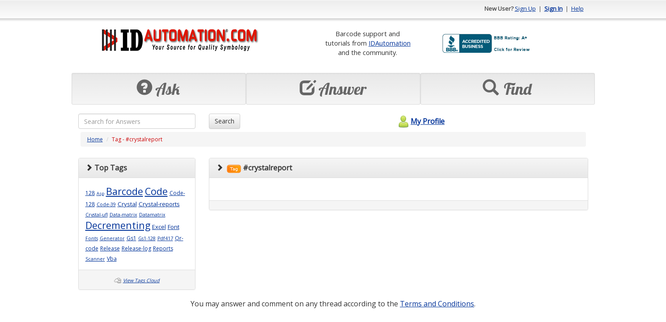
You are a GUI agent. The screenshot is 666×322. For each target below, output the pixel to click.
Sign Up (525, 8)
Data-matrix (123, 215)
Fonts (91, 238)
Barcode (124, 191)
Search (224, 121)
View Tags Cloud (141, 280)
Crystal (127, 204)
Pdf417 (165, 238)
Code (156, 191)
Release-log (136, 248)
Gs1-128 (147, 238)
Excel (159, 227)
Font (173, 227)
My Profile (420, 121)
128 (90, 193)
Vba (112, 259)
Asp (100, 193)
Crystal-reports (159, 204)
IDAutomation (390, 42)
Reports (163, 248)
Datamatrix (152, 215)
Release (110, 248)
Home (95, 139)
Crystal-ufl (96, 215)
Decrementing (117, 225)
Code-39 (106, 204)
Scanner (95, 259)
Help (577, 8)
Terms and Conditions (437, 304)
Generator (112, 238)
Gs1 (131, 238)
